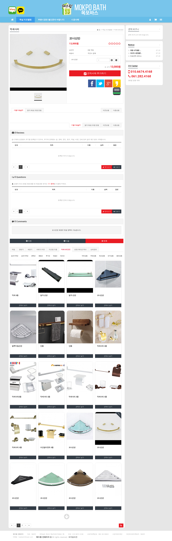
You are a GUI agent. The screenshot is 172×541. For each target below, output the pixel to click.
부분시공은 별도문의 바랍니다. (51, 19)
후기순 (48, 256)
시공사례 (75, 19)
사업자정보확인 (117, 534)
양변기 (21, 249)
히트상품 (84, 256)
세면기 (30, 249)
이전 (29, 241)
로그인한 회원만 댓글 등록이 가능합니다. (66, 230)
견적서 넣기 (23, 305)
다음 (66, 241)
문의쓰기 (107, 211)
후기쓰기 (107, 167)
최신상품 (102, 256)
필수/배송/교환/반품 (34, 110)
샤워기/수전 (40, 249)
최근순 (62, 256)
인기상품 (110, 256)
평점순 (41, 256)
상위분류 (94, 249)
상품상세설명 (18, 110)
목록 (104, 241)
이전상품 (106, 110)
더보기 (117, 167)
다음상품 (116, 110)
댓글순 (55, 256)
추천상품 (93, 256)
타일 (13, 249)
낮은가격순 (24, 256)
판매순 (33, 256)
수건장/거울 (53, 249)
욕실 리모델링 (25, 19)
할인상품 (119, 256)
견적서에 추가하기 (95, 73)
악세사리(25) (65, 249)
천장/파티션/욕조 (80, 249)
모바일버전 (72, 537)
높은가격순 (14, 256)
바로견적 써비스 (135, 56)
